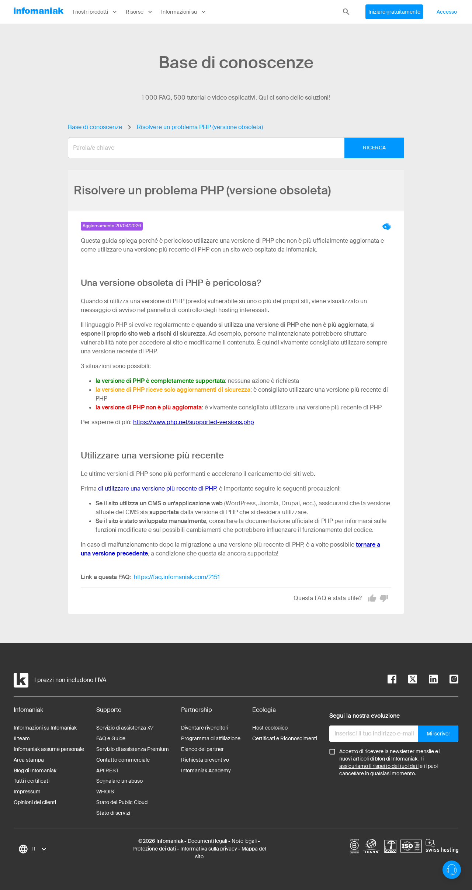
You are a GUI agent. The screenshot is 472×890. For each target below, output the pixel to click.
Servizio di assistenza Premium (132, 749)
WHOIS (105, 791)
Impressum (27, 791)
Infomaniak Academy (206, 770)
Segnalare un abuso (119, 781)
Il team (22, 738)
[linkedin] (427, 680)
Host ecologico (270, 727)
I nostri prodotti (95, 11)
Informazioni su (184, 11)
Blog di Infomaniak (35, 770)
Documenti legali (207, 841)
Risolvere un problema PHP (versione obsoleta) (200, 127)
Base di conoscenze (95, 127)
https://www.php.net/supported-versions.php (193, 422)
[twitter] (406, 680)
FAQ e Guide (110, 738)
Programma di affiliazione (210, 738)
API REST (107, 770)
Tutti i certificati (31, 781)
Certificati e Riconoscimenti (284, 738)
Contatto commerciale (123, 759)
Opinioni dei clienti (35, 802)
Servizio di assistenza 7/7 (124, 727)
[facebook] (392, 680)
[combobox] (230, 148)
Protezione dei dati (154, 848)
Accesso (447, 11)
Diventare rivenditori (204, 727)
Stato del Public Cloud (122, 802)
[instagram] (448, 680)
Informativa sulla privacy (208, 848)
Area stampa (29, 759)
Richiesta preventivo (205, 759)
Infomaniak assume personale (49, 749)
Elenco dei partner (202, 749)
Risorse (140, 11)
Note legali (244, 841)
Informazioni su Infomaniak (45, 727)
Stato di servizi (113, 813)
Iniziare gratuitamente (394, 11)
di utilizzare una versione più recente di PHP (157, 488)
